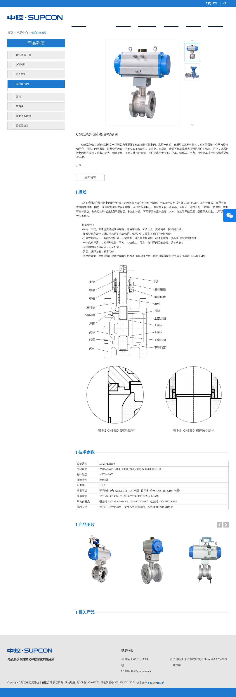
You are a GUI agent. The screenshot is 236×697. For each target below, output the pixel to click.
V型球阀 (20, 74)
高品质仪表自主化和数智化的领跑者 (31, 659)
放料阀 (20, 106)
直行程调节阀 (23, 55)
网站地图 (70, 682)
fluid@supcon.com (141, 671)
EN (215, 3)
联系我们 (215, 17)
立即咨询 (90, 177)
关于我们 (79, 17)
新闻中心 (193, 17)
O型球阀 (20, 64)
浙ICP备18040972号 (88, 682)
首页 (10, 32)
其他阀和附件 (23, 116)
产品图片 (86, 524)
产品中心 (101, 17)
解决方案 (123, 17)
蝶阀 (18, 96)
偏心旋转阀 (38, 32)
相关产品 (86, 612)
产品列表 (36, 43)
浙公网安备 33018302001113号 (118, 682)
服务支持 (171, 17)
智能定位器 (147, 17)
